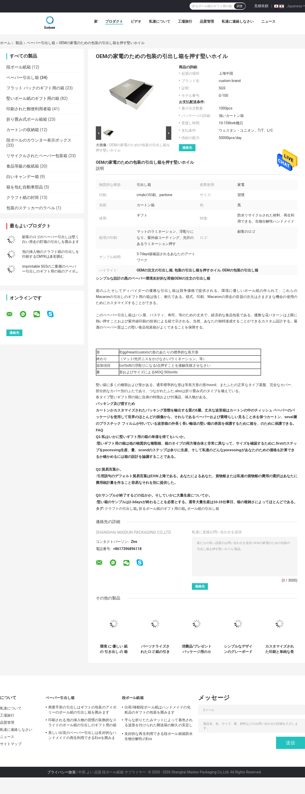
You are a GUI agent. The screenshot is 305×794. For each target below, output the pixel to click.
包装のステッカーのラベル (30, 208)
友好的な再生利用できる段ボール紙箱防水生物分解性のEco (159, 736)
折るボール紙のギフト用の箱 (162, 508)
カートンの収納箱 (22, 129)
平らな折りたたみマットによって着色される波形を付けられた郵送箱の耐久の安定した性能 (159, 723)
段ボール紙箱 (18, 67)
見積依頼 (261, 6)
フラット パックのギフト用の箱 (35, 88)
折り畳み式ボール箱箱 (26, 119)
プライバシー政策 (61, 772)
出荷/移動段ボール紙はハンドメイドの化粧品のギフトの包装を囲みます (158, 709)
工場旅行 (185, 21)
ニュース (268, 21)
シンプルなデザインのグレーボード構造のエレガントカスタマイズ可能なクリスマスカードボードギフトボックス (238, 649)
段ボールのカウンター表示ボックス (38, 140)
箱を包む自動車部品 (24, 187)
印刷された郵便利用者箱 (28, 108)
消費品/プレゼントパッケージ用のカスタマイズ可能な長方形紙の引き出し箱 (196, 649)
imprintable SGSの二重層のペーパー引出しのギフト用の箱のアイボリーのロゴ (50, 271)
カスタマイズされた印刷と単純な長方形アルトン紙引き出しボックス (279, 649)
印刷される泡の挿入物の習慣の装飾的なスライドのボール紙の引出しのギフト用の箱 (82, 722)
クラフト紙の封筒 (22, 197)
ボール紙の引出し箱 (203, 508)
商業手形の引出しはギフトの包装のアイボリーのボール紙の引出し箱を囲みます (82, 709)
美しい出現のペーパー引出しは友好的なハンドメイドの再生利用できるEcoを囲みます (82, 736)
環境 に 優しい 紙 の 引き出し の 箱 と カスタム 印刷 (113, 649)
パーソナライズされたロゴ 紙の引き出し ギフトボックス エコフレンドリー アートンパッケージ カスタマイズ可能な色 (155, 649)
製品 (19, 43)
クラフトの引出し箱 (121, 508)
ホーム (5, 43)
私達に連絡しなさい (238, 21)
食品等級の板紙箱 (22, 166)
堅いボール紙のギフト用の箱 (32, 98)
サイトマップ (11, 744)
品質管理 (207, 21)
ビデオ (136, 21)
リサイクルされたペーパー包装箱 (36, 155)
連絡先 (187, 147)
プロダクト (114, 21)
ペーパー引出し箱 (41, 43)
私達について (159, 21)
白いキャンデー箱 (22, 176)
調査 (240, 6)
